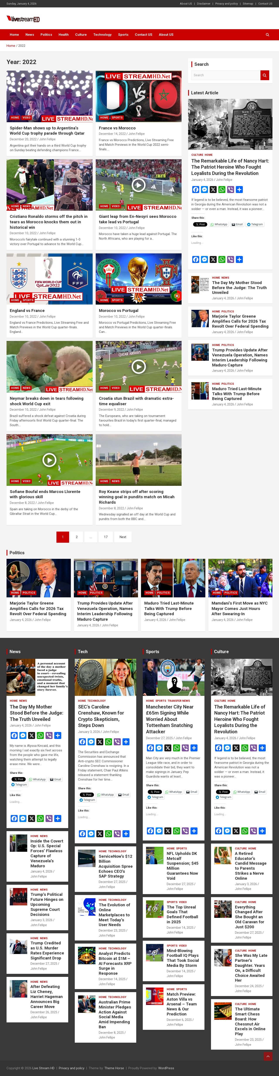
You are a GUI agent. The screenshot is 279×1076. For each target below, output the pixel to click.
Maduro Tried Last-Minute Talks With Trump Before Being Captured (237, 393)
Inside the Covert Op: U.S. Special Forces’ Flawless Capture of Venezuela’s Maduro (47, 853)
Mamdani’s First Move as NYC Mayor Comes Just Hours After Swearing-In (240, 608)
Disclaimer (203, 3)
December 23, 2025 (112, 930)
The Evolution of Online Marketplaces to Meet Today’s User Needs (114, 914)
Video (27, 117)
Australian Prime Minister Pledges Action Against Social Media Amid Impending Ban (115, 1014)
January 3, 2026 (42, 920)
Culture (81, 35)
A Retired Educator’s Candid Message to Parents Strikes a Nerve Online (251, 866)
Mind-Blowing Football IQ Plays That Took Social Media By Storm (183, 958)
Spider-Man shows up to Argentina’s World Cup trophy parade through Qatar (47, 130)
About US (186, 3)
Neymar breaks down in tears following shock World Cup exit (46, 401)
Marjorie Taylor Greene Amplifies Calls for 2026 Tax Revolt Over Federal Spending (240, 321)
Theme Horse (114, 1068)
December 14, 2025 (112, 979)
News (30, 35)
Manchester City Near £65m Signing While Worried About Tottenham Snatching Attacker (170, 719)
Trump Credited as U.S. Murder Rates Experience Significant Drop (47, 950)
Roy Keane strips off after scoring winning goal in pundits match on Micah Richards (137, 497)
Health (64, 35)
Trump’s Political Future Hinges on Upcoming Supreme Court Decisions (47, 904)
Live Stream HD (43, 1068)
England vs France (27, 310)
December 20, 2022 (23, 139)
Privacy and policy (226, 3)
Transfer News (179, 700)
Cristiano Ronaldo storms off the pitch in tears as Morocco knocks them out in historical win (49, 222)
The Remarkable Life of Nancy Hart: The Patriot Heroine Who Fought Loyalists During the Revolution (230, 167)
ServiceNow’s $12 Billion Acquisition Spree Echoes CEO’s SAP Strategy (116, 866)
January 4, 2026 (202, 179)
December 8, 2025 (111, 1032)
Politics (46, 35)
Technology (102, 35)
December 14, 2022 (112, 134)
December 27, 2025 (44, 963)
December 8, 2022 (22, 503)
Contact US (265, 3)
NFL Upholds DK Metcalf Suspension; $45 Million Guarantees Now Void (183, 866)
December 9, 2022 (111, 409)
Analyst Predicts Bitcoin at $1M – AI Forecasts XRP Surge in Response (115, 963)
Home (14, 35)
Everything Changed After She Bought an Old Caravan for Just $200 (249, 917)
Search (264, 75)
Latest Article (204, 92)
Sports (123, 35)
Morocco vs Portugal (118, 310)
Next (123, 537)
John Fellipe (47, 139)
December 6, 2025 (179, 1020)
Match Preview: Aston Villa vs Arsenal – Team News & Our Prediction (182, 1004)
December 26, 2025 (44, 1012)
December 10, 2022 (23, 233)
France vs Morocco (117, 127)
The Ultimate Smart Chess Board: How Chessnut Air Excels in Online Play (250, 1021)
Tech (83, 651)
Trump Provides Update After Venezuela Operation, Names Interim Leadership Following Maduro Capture (240, 357)
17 (105, 537)
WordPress (166, 1068)
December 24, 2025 (248, 986)
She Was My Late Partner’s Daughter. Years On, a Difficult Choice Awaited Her (251, 968)
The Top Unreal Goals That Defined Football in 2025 (182, 914)
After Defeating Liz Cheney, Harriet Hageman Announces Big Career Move (47, 996)
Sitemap (248, 3)
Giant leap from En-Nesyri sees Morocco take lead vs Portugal (137, 219)
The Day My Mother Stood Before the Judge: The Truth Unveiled (239, 287)
